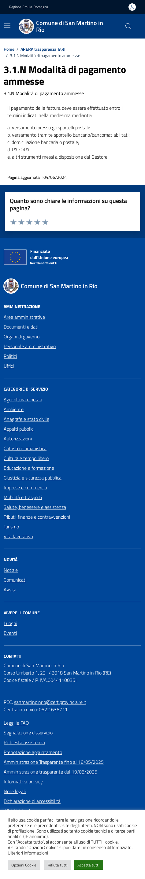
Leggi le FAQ (16, 722)
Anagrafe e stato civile (26, 419)
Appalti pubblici (19, 428)
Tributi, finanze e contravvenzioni (37, 516)
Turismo (11, 526)
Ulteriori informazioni (28, 853)
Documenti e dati (21, 326)
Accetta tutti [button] (88, 865)
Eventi (10, 633)
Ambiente (14, 409)
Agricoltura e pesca (23, 399)
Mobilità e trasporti (23, 497)
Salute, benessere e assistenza (35, 507)
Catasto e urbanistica (25, 448)
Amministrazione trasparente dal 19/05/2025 (50, 771)
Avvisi (10, 589)
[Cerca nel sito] (128, 26)
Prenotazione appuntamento (33, 752)
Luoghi (10, 623)
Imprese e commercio (25, 487)
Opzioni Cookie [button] (23, 865)
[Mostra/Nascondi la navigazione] (7, 25)
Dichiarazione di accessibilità (32, 801)
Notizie (11, 570)
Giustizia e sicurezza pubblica (32, 477)
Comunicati (15, 579)
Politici (10, 356)
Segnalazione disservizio (28, 732)
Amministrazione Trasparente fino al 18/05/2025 (54, 762)
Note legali (15, 791)
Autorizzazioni (18, 438)
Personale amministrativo (30, 346)
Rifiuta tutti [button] (58, 865)
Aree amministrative (24, 317)
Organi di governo (21, 336)
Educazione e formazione (29, 468)
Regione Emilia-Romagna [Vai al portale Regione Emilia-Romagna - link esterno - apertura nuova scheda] (28, 7)
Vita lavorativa (18, 536)
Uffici (9, 366)
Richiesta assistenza (24, 742)
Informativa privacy (23, 781)
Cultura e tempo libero (26, 458)
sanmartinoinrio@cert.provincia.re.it (50, 702)
